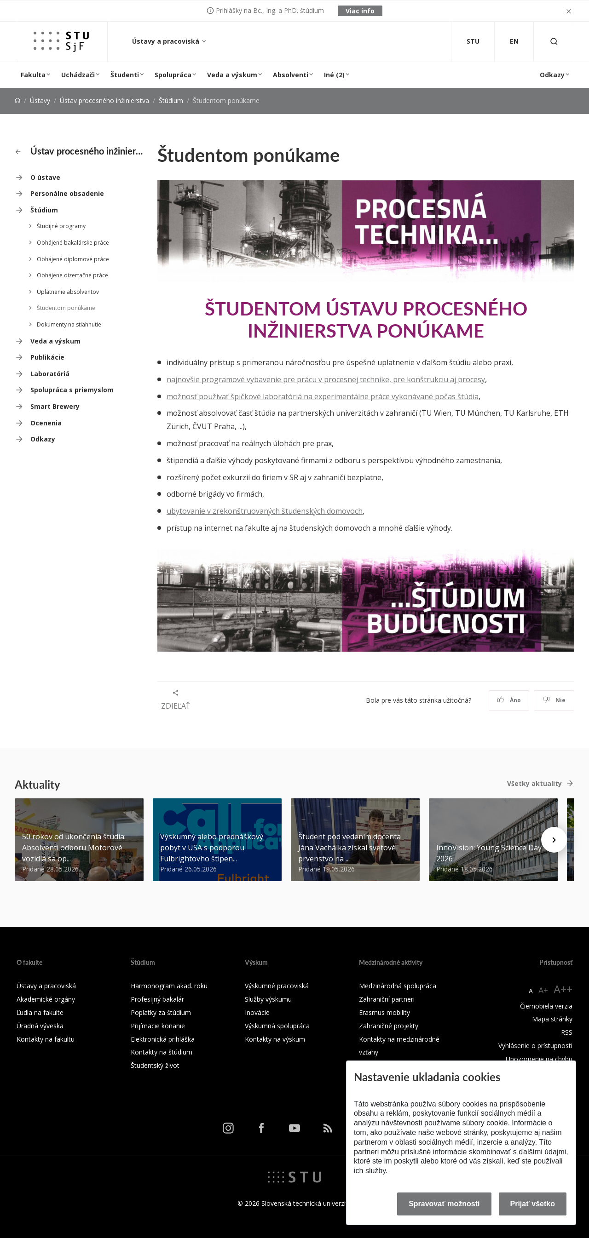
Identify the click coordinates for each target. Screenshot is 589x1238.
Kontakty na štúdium (161, 1052)
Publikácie (47, 357)
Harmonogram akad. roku (169, 985)
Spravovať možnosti (444, 1204)
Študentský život (155, 1065)
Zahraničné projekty (388, 1025)
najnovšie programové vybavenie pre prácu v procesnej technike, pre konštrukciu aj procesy (326, 379)
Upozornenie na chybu (539, 1059)
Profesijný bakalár (157, 999)
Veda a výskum (232, 74)
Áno (509, 700)
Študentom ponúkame (66, 308)
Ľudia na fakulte (40, 1012)
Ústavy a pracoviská (166, 41)
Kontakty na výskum (275, 1039)
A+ (543, 990)
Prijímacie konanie (158, 1025)
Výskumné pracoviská (277, 985)
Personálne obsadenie (67, 193)
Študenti (124, 74)
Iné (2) (334, 74)
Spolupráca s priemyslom (72, 389)
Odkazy (552, 74)
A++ (563, 989)
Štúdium (171, 100)
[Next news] (554, 840)
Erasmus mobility (384, 1012)
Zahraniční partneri (387, 999)
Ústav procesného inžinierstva (104, 100)
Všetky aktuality (534, 783)
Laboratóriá (49, 373)
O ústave (45, 177)
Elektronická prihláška (163, 1039)
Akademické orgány (46, 999)
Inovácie (257, 1012)
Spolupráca (173, 74)
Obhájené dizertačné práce (72, 275)
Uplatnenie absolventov (68, 292)
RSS (566, 1032)
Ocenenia (46, 422)
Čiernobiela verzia (546, 1006)
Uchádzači (78, 74)
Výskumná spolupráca (277, 1025)
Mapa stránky (552, 1018)
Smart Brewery (55, 406)
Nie (554, 700)
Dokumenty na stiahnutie (69, 324)
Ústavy (40, 100)
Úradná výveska (40, 1025)
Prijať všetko (532, 1204)
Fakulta (33, 74)
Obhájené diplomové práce (73, 259)
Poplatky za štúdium (161, 1012)
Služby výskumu (268, 999)
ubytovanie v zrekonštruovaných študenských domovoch (265, 511)
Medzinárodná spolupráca (397, 985)
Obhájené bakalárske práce (73, 242)
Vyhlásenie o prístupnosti (535, 1045)
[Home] (17, 100)
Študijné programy (61, 226)
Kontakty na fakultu (46, 1039)
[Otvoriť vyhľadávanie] (554, 42)
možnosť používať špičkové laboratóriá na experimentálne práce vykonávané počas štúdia (323, 396)
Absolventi (290, 74)
